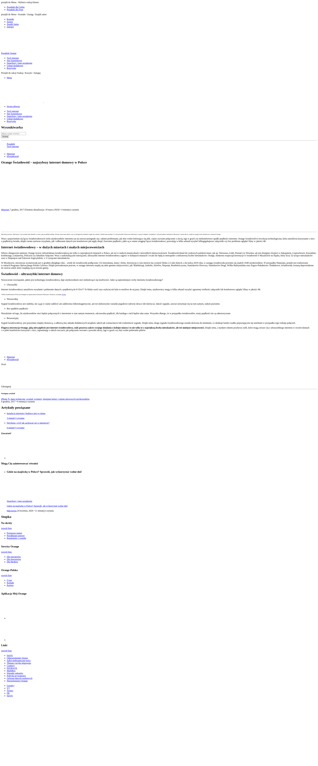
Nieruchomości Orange (17, 681)
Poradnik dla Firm (15, 9)
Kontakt (10, 19)
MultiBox (11, 670)
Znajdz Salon (13, 24)
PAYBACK (12, 668)
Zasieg (10, 22)
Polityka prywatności (16, 676)
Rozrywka (11, 68)
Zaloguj (10, 27)
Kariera (10, 585)
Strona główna (13, 106)
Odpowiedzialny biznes (17, 658)
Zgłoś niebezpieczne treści (19, 660)
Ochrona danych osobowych (19, 678)
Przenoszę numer (14, 533)
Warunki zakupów (15, 673)
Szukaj (5, 136)
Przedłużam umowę (16, 535)
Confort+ (11, 665)
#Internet (11, 154)
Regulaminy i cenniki (16, 538)
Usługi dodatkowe (15, 65)
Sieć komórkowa (14, 60)
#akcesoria (12, 511)
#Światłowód (13, 156)
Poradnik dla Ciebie (16, 7)
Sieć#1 (10, 655)
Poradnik (11, 144)
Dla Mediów (12, 562)
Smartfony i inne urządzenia (19, 63)
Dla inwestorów (14, 559)
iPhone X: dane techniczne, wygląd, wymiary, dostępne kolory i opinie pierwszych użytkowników (45, 399)
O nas (9, 580)
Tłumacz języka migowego (19, 663)
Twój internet (13, 58)
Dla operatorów (14, 557)
